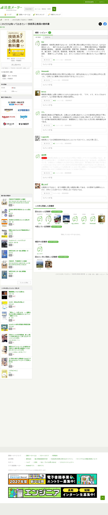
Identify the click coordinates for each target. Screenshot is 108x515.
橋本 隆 (7, 20)
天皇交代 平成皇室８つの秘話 (18, 261)
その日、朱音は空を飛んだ (16, 302)
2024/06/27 (69, 100)
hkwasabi (45, 71)
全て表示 (38, 37)
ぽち (10, 372)
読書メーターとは (31, 455)
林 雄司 (11, 317)
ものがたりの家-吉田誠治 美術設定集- (20, 324)
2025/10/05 (68, 59)
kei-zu (43, 92)
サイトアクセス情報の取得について (86, 459)
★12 (54, 100)
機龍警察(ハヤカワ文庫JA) (16, 292)
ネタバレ (47, 37)
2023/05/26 (65, 193)
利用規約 (54, 455)
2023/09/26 (68, 143)
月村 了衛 (11, 294)
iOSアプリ (41, 465)
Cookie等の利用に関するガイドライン (62, 459)
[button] (54, 9)
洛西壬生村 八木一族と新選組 (17, 271)
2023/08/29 (68, 173)
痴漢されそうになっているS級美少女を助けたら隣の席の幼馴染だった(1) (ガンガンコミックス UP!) (19, 348)
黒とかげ (44, 184)
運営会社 (28, 459)
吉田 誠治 (11, 326)
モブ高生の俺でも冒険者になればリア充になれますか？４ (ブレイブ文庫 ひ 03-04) (20, 360)
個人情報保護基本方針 (41, 459)
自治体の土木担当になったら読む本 (19, 220)
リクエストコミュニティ (67, 462)
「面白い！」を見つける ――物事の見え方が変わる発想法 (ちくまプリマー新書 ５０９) (20, 314)
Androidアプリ (30, 465)
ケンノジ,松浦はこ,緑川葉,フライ (17, 352)
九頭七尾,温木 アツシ (14, 340)
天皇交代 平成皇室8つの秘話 (17, 199)
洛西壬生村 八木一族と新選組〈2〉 (19, 251)
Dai (42, 42)
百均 (10, 364)
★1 (54, 60)
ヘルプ (28, 462)
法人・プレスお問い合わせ (48, 462)
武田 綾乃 (11, 304)
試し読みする (16, 65)
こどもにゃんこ (13, 370)
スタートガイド (44, 455)
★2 (54, 143)
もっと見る (24, 282)
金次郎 (43, 155)
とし (43, 112)
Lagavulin (45, 137)
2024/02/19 (68, 125)
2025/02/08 (65, 80)
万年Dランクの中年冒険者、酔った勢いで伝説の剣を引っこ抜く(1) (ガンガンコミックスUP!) (19, 336)
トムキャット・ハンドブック (17, 240)
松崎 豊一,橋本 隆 (13, 242)
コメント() (59, 59)
